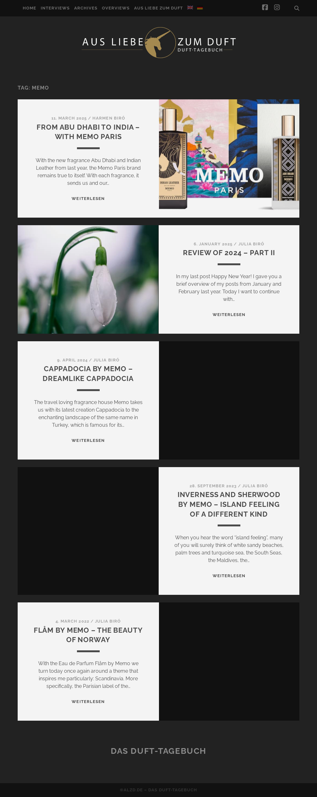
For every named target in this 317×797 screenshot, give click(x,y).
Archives (85, 8)
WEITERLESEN (88, 198)
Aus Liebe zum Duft (158, 8)
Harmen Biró (108, 118)
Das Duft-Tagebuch (158, 751)
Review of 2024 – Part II (229, 253)
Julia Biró (251, 244)
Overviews (116, 8)
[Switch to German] (200, 7)
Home (29, 8)
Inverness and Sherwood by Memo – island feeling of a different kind (229, 504)
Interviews (55, 8)
